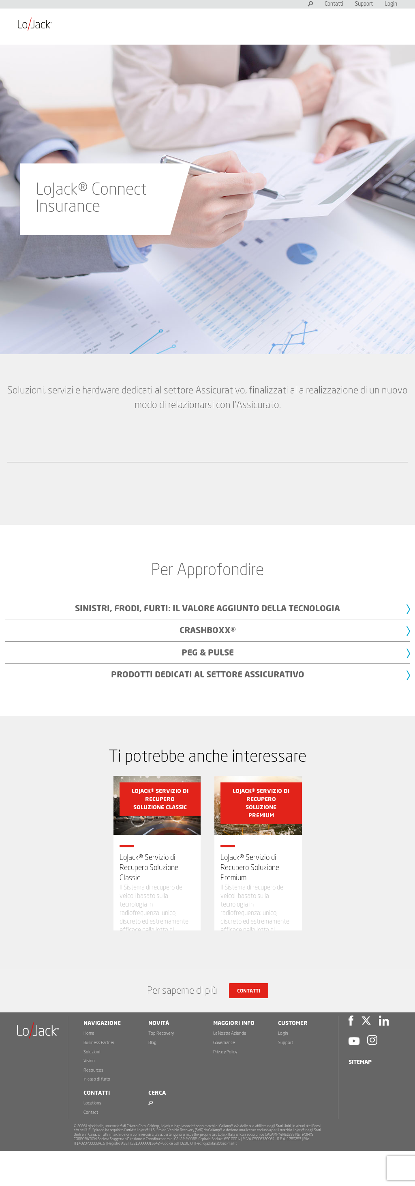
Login (391, 4)
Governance (224, 1078)
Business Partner (98, 1078)
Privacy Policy (225, 1087)
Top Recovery (161, 1069)
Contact (90, 1148)
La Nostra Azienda (229, 1069)
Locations (92, 1139)
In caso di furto (96, 1115)
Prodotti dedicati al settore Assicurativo (207, 674)
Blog (152, 1078)
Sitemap (360, 1098)
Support (364, 4)
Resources (93, 1105)
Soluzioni (91, 1087)
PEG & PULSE (208, 653)
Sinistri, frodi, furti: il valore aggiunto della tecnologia (207, 608)
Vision (89, 1096)
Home (88, 1069)
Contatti (334, 4)
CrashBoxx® (208, 630)
